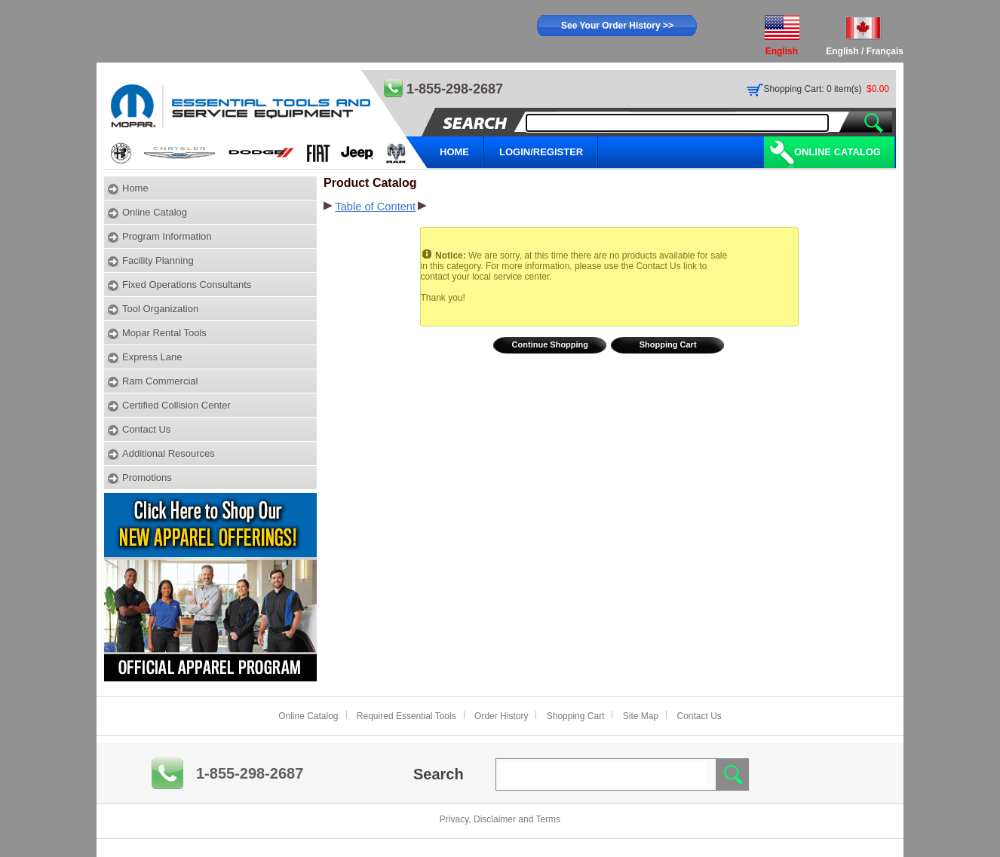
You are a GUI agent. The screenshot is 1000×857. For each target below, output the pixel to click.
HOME (454, 152)
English (842, 51)
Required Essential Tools (406, 716)
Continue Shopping (550, 344)
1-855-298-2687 (249, 773)
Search (438, 774)
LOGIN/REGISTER (541, 152)
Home (135, 188)
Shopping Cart (668, 344)
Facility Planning (158, 260)
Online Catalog (837, 152)
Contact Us (146, 429)
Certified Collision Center (176, 405)
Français (885, 51)
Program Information (167, 236)
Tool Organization (160, 308)
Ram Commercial (160, 381)
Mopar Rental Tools (164, 332)
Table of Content (375, 206)
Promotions (147, 477)
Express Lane (152, 357)
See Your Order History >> (617, 25)
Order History (501, 716)
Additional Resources (168, 453)
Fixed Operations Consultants (186, 284)
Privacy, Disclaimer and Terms (500, 819)
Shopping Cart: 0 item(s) (813, 89)
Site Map (640, 716)
